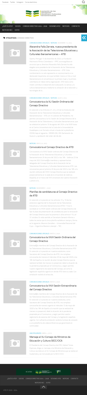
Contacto (76, 26)
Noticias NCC (7, 30)
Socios (18, 26)
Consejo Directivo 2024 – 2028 (35, 26)
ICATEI (17, 30)
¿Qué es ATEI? (7, 26)
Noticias (65, 26)
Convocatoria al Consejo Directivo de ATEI (52, 147)
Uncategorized (35, 333)
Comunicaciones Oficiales (39, 43)
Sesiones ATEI (54, 26)
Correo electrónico (31, 2)
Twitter (12, 2)
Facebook (5, 2)
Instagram (20, 2)
